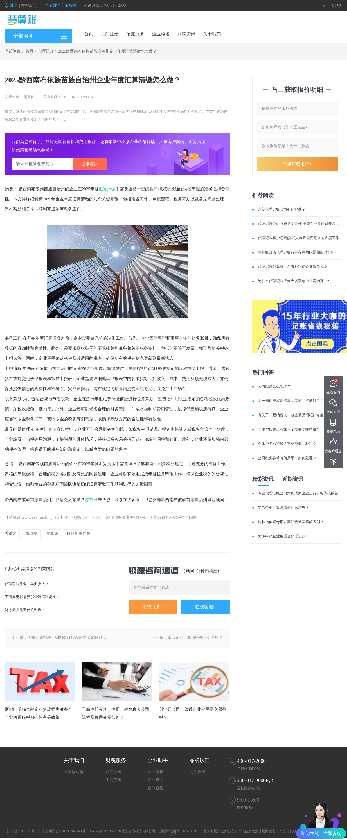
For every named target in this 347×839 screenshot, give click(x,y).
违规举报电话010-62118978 (179, 831)
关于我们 (212, 33)
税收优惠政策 (78, 534)
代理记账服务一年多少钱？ (27, 584)
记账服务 (135, 33)
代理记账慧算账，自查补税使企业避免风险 (292, 266)
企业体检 (155, 772)
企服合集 (155, 788)
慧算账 (91, 499)
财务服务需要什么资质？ (25, 610)
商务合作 (197, 772)
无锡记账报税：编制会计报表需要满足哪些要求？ (71, 638)
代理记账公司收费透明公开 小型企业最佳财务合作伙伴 (302, 223)
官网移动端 (74, 772)
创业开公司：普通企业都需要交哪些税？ (192, 713)
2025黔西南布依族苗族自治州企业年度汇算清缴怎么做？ (107, 51)
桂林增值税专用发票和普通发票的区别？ (291, 522)
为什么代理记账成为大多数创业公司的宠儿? (293, 281)
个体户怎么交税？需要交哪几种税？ (287, 444)
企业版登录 (332, 6)
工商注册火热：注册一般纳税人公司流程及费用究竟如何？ (115, 713)
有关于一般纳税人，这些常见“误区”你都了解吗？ (298, 415)
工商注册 (110, 33)
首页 (88, 33)
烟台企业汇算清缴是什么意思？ (195, 638)
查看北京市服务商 (61, 5)
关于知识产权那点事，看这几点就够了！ (291, 401)
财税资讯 (186, 33)
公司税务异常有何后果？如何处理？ (287, 458)
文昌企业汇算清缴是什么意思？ (283, 507)
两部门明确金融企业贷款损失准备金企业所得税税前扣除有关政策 (38, 713)
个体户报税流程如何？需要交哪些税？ (289, 429)
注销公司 (113, 772)
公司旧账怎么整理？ (274, 386)
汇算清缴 (107, 189)
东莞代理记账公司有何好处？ (281, 209)
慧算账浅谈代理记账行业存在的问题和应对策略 (296, 252)
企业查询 (155, 780)
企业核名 (161, 33)
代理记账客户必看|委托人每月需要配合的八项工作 (298, 238)
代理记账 (46, 51)
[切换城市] (28, 5)
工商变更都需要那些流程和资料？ (32, 597)
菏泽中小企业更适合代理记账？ (283, 536)
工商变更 (113, 780)
